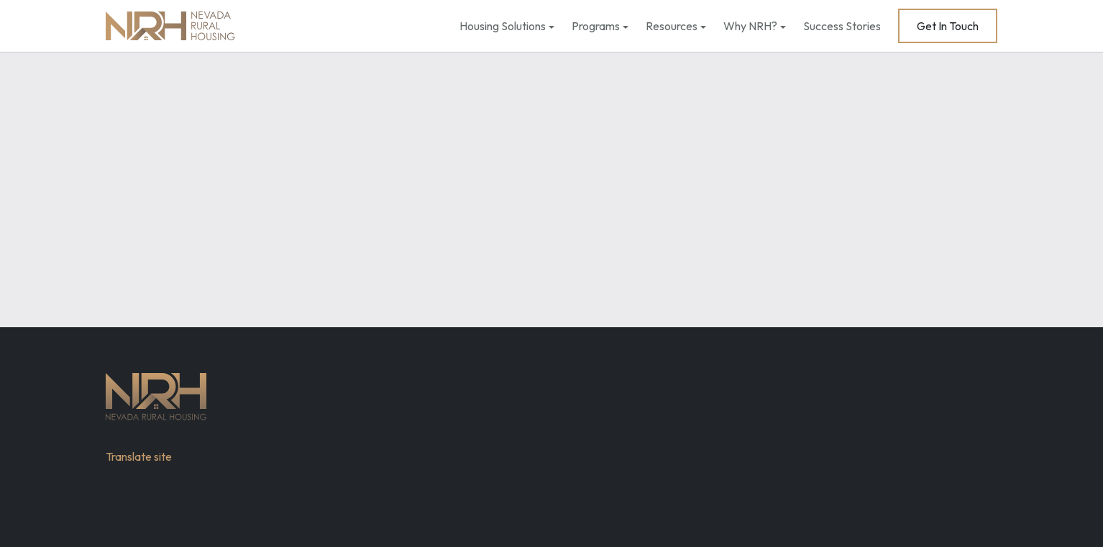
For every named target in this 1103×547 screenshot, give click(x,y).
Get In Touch (948, 26)
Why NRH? (750, 26)
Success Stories (842, 26)
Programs (596, 26)
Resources (671, 26)
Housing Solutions (502, 26)
